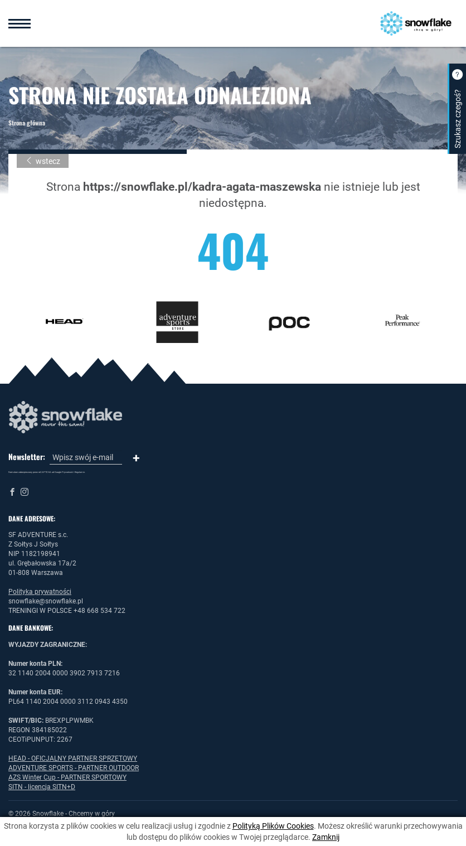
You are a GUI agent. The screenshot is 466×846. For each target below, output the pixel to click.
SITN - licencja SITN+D (41, 787)
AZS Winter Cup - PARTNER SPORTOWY (67, 777)
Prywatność (67, 472)
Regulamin (80, 472)
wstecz (42, 161)
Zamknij (325, 837)
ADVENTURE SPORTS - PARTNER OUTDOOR (73, 768)
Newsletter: (26, 456)
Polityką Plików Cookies (273, 825)
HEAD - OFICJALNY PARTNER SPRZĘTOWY (72, 758)
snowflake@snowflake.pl (45, 601)
